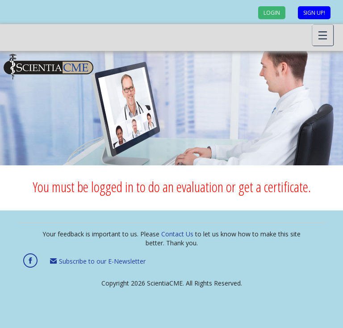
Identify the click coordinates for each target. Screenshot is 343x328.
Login (272, 13)
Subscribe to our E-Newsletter (98, 261)
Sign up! (314, 13)
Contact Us (177, 234)
